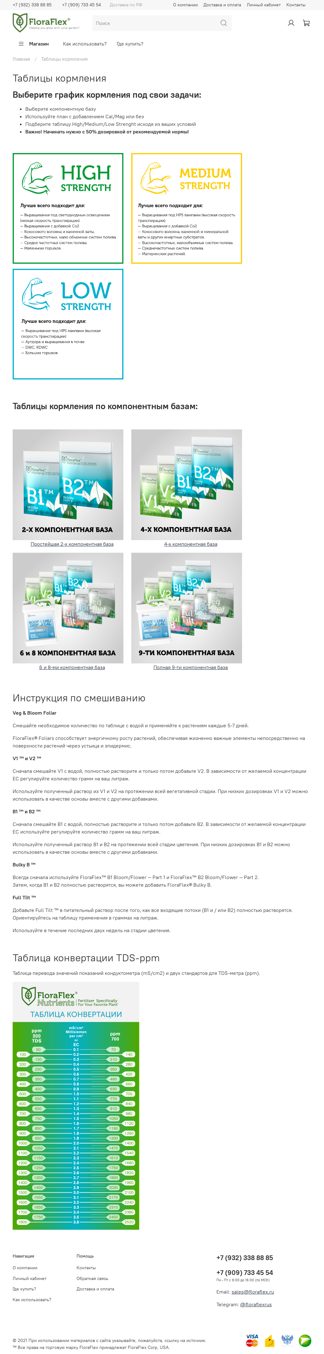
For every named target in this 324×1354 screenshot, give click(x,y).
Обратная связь (92, 1278)
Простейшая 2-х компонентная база (68, 488)
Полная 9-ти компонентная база (186, 611)
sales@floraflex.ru (253, 1292)
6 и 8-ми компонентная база (68, 611)
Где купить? (130, 43)
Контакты (296, 5)
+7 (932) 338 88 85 (32, 5)
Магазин (33, 43)
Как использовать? (85, 43)
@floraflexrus (256, 1304)
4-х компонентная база (190, 544)
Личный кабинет (264, 5)
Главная (21, 59)
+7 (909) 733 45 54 (81, 5)
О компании (185, 5)
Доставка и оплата (222, 5)
